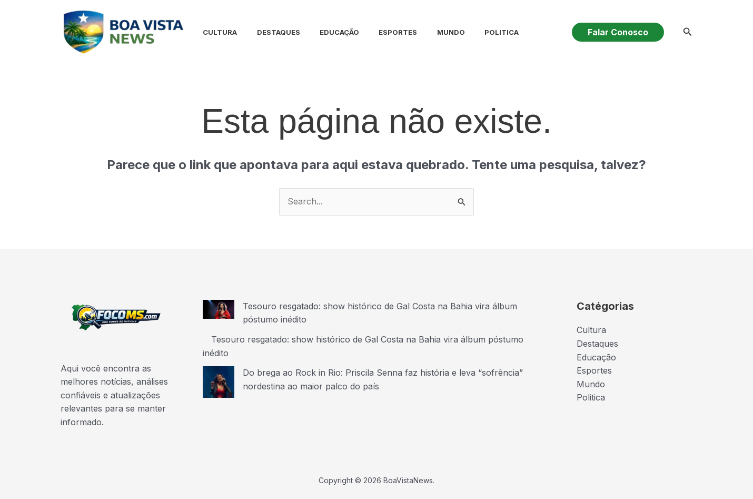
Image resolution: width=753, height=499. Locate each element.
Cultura (213, 32)
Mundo (433, 32)
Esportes (382, 32)
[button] (618, 32)
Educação (326, 32)
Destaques (268, 32)
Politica (480, 32)
